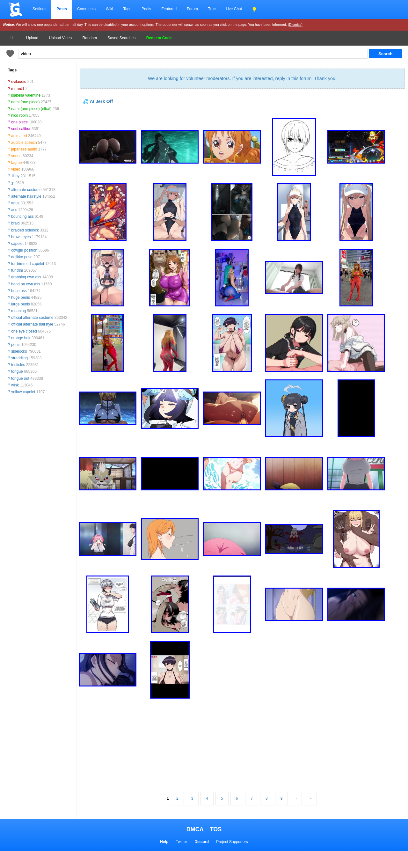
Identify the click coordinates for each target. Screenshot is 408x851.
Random (90, 38)
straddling (19, 358)
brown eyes (21, 237)
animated (19, 136)
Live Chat (234, 9)
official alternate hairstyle (32, 324)
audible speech (24, 142)
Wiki (109, 9)
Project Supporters (232, 842)
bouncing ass (22, 216)
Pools (146, 9)
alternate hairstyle (26, 196)
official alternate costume (32, 317)
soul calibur (21, 129)
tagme (16, 162)
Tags (127, 9)
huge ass (19, 291)
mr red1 (17, 88)
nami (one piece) (25, 102)
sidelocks (19, 351)
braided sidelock (25, 230)
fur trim (17, 270)
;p (12, 183)
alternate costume (26, 189)
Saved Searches (121, 38)
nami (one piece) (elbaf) (31, 108)
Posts (61, 9)
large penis (20, 304)
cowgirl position (24, 250)
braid (15, 223)
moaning (18, 311)
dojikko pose (22, 257)
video (15, 169)
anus (15, 203)
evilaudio (18, 81)
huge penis (20, 297)
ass (14, 210)
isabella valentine (25, 95)
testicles (18, 365)
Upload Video (60, 38)
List (13, 38)
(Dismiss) (295, 24)
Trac (212, 9)
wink (15, 385)
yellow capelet (23, 392)
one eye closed (24, 331)
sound (16, 156)
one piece (19, 122)
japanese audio (24, 149)
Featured (169, 9)
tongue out (20, 378)
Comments (86, 9)
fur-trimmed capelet (27, 263)
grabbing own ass (26, 277)
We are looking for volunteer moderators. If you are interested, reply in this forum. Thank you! (242, 78)
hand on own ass (25, 284)
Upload (32, 38)
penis (15, 344)
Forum (192, 9)
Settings (39, 9)
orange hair (21, 338)
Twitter (181, 842)
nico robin (19, 115)
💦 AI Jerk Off (98, 101)
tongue (17, 371)
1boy (15, 176)
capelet (17, 243)
